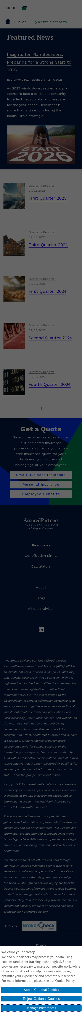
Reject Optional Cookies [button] (41, 999)
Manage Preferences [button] (41, 1008)
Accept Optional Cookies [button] (41, 989)
